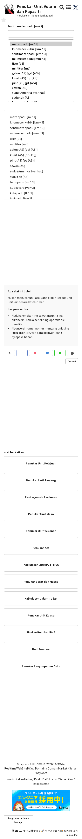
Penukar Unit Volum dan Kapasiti (36, 8)
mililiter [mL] (41, 68)
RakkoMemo (41, 784)
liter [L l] (41, 63)
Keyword (41, 773)
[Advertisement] (41, 240)
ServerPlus (66, 779)
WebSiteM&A (55, 764)
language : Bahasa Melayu (18, 820)
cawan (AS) (41, 87)
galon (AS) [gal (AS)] (41, 73)
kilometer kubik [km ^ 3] (41, 48)
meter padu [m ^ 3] (41, 44)
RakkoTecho (24, 779)
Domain (40, 768)
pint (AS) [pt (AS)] (41, 82)
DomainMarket (57, 768)
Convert (72, 361)
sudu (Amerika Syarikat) (41, 92)
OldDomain (37, 764)
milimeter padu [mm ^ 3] (41, 58)
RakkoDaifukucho (45, 779)
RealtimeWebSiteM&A (18, 768)
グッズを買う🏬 (54, 831)
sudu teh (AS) (41, 97)
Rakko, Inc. (72, 835)
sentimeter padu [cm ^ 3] (41, 53)
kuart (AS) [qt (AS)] (41, 78)
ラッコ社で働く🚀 (33, 831)
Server (73, 768)
